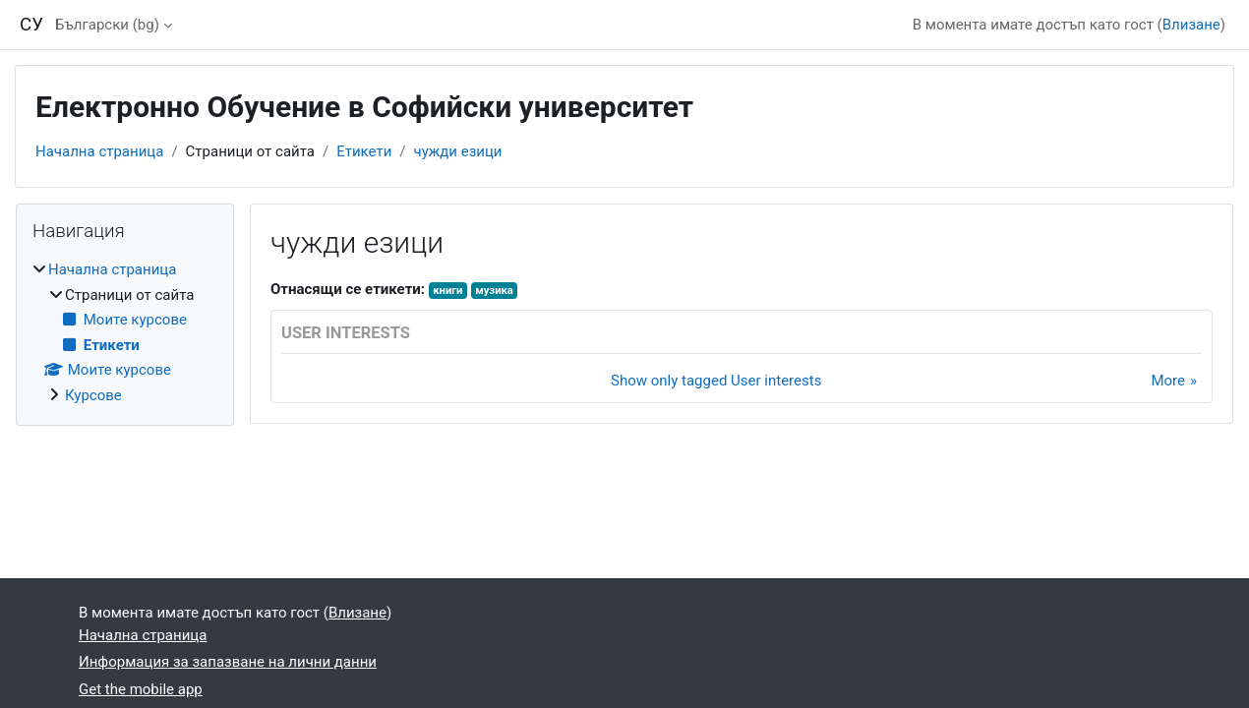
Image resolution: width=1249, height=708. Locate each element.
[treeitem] (124, 332)
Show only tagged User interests (716, 380)
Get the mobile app (141, 689)
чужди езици (458, 151)
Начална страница (99, 151)
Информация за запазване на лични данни (228, 662)
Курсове (93, 395)
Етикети (363, 151)
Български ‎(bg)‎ (107, 24)
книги (447, 290)
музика (494, 290)
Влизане (1191, 24)
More (1168, 380)
